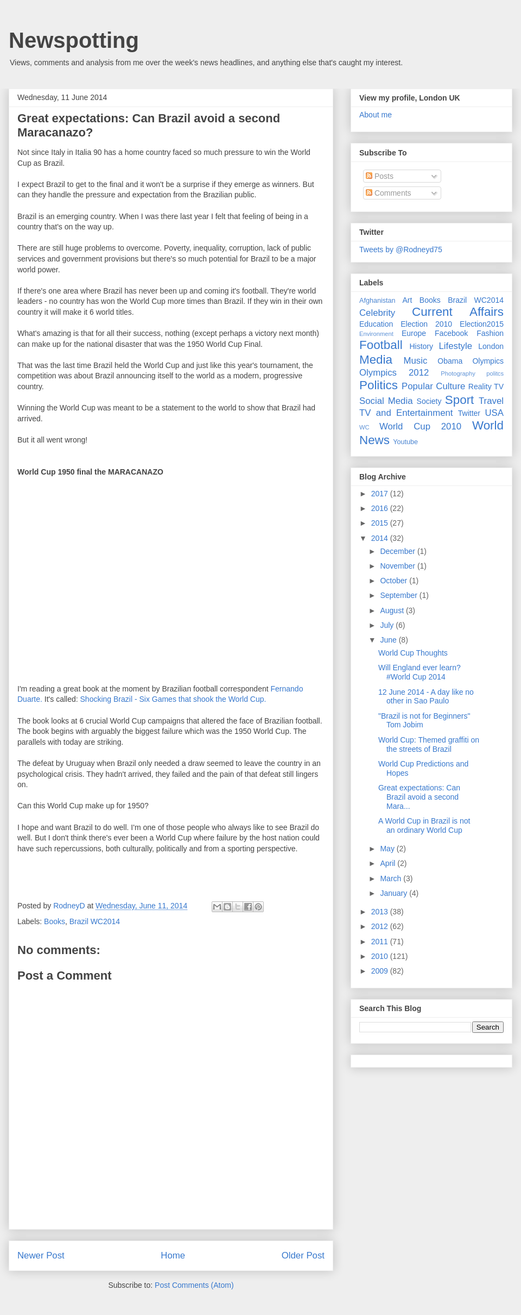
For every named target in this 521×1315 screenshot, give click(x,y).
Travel (491, 401)
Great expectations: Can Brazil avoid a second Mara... (419, 797)
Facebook (451, 333)
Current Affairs (458, 312)
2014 (380, 538)
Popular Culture (433, 386)
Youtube (405, 442)
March (391, 878)
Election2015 (482, 324)
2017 (380, 493)
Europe (414, 333)
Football (381, 345)
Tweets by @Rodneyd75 (400, 249)
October (394, 580)
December (398, 551)
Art (407, 300)
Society (429, 401)
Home (173, 1255)
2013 (380, 911)
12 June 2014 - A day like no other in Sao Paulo (426, 697)
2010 (380, 956)
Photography (458, 373)
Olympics (488, 361)
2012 (380, 926)
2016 (380, 508)
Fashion (490, 333)
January (394, 893)
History (421, 346)
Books (54, 921)
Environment (376, 334)
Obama (449, 361)
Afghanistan (377, 300)
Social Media (386, 401)
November (398, 566)
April (388, 863)
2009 (380, 971)
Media (375, 359)
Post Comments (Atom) (194, 1285)
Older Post (303, 1255)
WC (364, 427)
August (392, 610)
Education (376, 324)
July (388, 625)
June (389, 639)
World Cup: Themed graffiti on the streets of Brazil (428, 744)
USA (494, 413)
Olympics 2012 (394, 372)
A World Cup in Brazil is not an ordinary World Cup (424, 825)
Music (416, 361)
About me (375, 114)
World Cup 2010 (420, 426)
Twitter (469, 413)
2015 (380, 523)
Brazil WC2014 (94, 921)
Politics (378, 385)
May (388, 848)
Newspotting (74, 40)
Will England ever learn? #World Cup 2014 (419, 672)
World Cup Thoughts (413, 653)
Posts (379, 176)
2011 (380, 941)
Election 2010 (426, 324)
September (399, 595)
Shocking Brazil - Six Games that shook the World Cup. (173, 699)
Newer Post (41, 1255)
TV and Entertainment (406, 413)
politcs (495, 373)
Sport (459, 400)
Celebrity (377, 313)
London (491, 346)
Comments (388, 193)
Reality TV (486, 386)
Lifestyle (455, 346)
